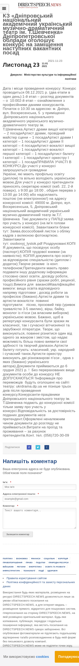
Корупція (63, 559)
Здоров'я (52, 571)
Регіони (21, 567)
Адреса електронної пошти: (21, 494)
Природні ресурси (59, 563)
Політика (8, 559)
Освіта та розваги (55, 567)
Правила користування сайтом (27, 578)
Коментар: (10, 506)
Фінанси (35, 559)
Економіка (22, 559)
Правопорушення (12, 563)
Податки (40, 563)
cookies (42, 656)
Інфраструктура (11, 571)
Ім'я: (7, 482)
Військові (8, 567)
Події (41, 571)
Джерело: (43, 77)
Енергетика (35, 567)
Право (29, 563)
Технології (29, 571)
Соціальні (49, 559)
